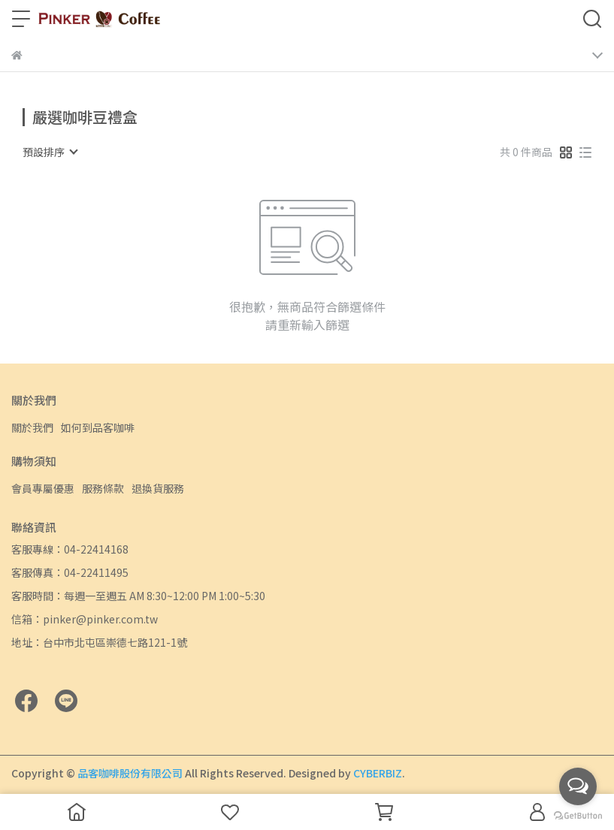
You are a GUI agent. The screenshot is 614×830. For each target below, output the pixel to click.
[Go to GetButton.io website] (578, 814)
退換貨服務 (158, 488)
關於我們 (32, 427)
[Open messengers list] (578, 786)
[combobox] (50, 151)
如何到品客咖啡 (98, 427)
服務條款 (103, 488)
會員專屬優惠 (42, 488)
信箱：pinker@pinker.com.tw (84, 618)
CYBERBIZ (377, 772)
